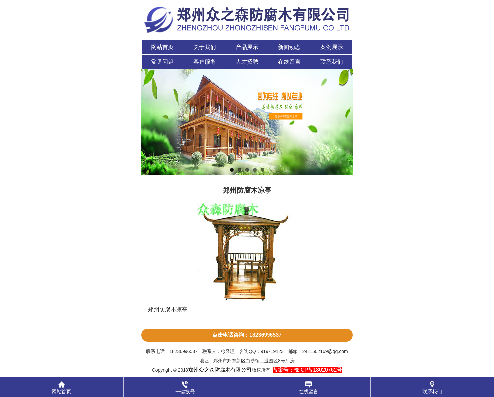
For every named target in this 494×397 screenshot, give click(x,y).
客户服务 (204, 62)
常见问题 (162, 62)
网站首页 (162, 47)
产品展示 (247, 47)
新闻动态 (289, 47)
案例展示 (331, 47)
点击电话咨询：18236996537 (247, 335)
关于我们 (204, 47)
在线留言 (289, 62)
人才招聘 (247, 62)
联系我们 (331, 62)
